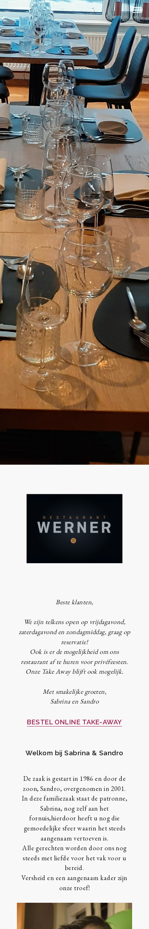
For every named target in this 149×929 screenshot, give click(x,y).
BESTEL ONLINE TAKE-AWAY (74, 722)
